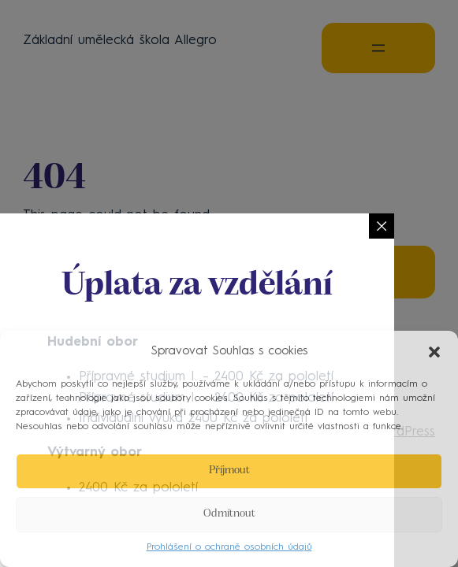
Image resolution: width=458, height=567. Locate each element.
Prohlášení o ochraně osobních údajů (229, 547)
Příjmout (229, 470)
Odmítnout (229, 514)
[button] (434, 352)
